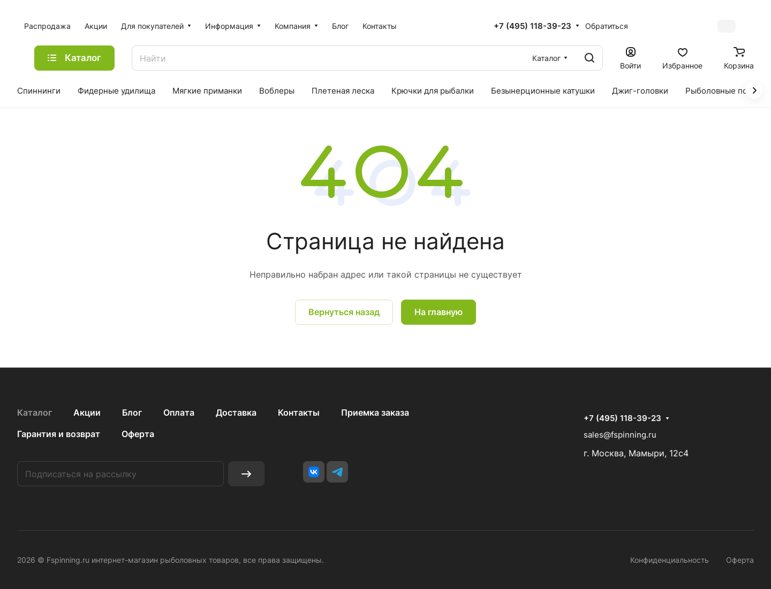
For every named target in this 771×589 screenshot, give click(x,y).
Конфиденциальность (669, 559)
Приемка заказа (375, 412)
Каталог (34, 412)
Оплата (178, 412)
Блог (132, 412)
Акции (87, 412)
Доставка (236, 412)
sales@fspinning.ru (620, 435)
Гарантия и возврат (58, 434)
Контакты (299, 412)
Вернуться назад (344, 312)
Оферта (138, 434)
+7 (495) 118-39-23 (532, 26)
